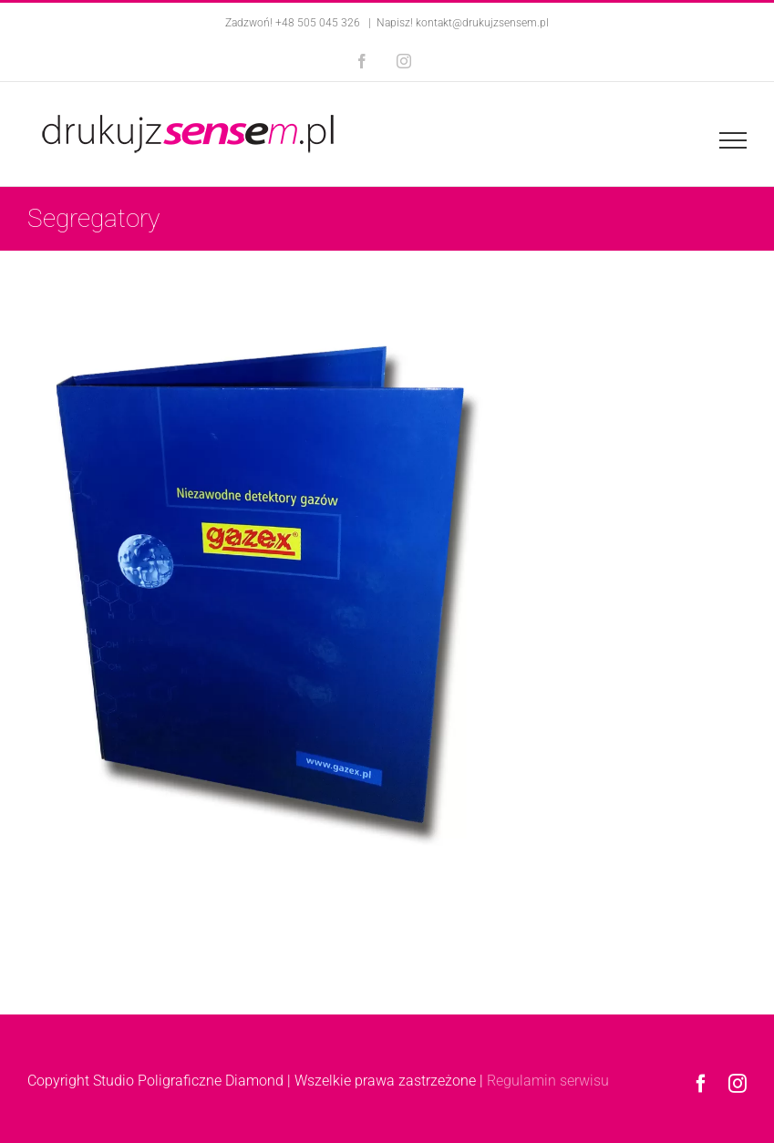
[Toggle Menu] (733, 140)
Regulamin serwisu (548, 1080)
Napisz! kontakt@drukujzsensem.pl (463, 22)
